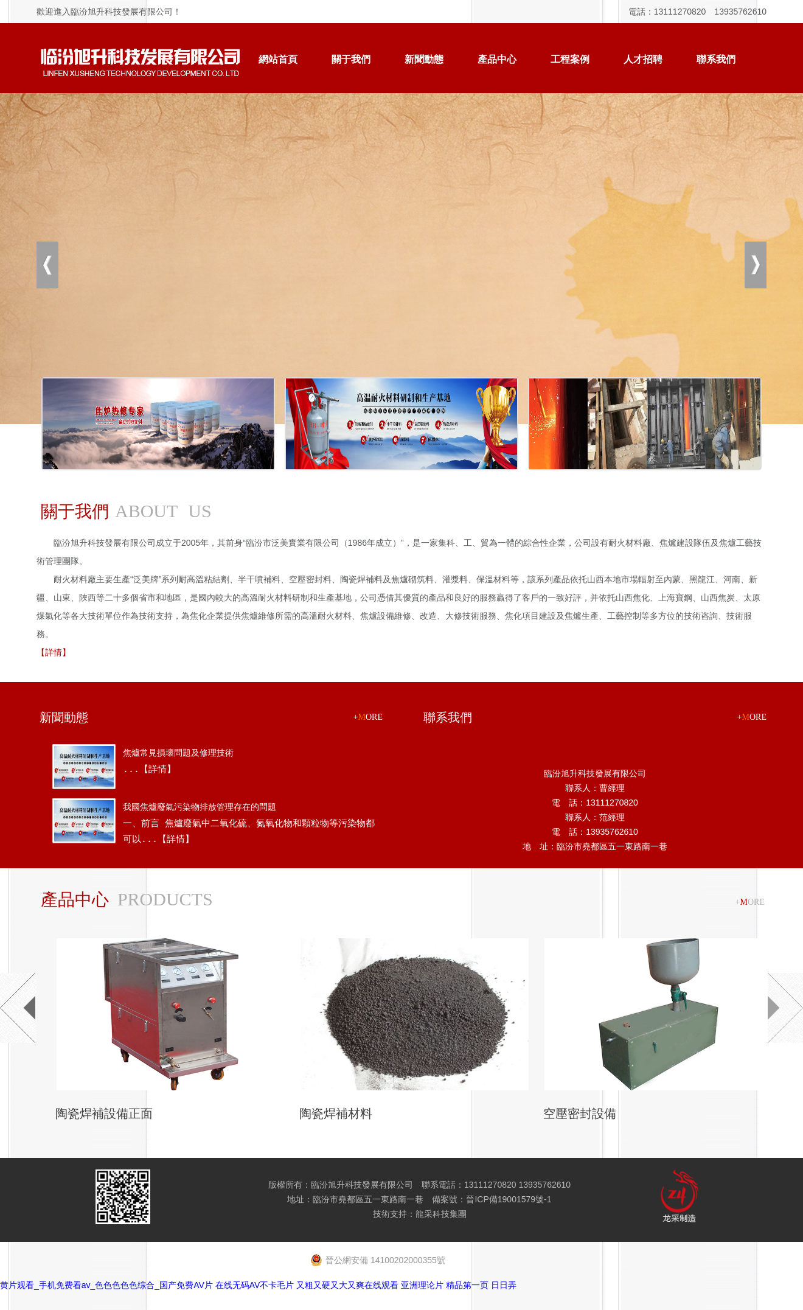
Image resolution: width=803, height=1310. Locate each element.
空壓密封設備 (579, 1113)
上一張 (47, 265)
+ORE (368, 717)
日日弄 (503, 1285)
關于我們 (351, 59)
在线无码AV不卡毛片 (254, 1285)
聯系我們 (716, 59)
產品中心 (497, 59)
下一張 (755, 265)
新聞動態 (424, 59)
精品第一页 (467, 1285)
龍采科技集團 (441, 1214)
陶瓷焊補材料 (335, 1113)
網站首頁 (278, 59)
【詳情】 (53, 652)
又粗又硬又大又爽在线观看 (347, 1285)
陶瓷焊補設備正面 (103, 1113)
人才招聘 (643, 59)
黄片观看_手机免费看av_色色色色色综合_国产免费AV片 (106, 1285)
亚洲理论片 (422, 1285)
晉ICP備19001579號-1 (508, 1199)
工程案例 (570, 59)
